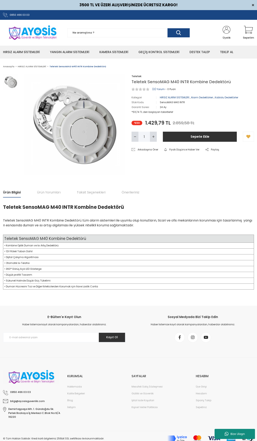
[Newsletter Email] (64, 337)
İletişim (71, 407)
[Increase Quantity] (153, 137)
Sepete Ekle (200, 136)
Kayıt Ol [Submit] (112, 337)
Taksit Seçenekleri (91, 192)
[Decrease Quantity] (135, 137)
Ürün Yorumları (49, 192)
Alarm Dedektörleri (202, 97)
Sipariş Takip (203, 400)
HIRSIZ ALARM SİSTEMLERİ (174, 97)
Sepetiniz (201, 407)
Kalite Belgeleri (76, 393)
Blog (70, 400)
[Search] (128, 32)
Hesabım (201, 393)
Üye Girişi (201, 386)
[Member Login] (226, 33)
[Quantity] (144, 137)
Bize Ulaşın (235, 434)
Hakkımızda (74, 386)
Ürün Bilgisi (12, 192)
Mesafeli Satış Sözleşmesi (147, 386)
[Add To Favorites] (248, 137)
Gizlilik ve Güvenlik (143, 393)
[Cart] (248, 33)
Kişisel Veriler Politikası (145, 407)
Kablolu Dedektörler (226, 97)
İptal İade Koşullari (143, 400)
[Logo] (32, 32)
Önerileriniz (130, 192)
